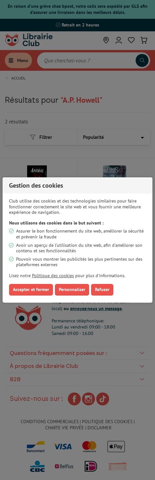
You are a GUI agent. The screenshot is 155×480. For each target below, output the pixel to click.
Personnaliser (72, 289)
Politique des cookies (53, 275)
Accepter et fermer (31, 289)
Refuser (102, 289)
